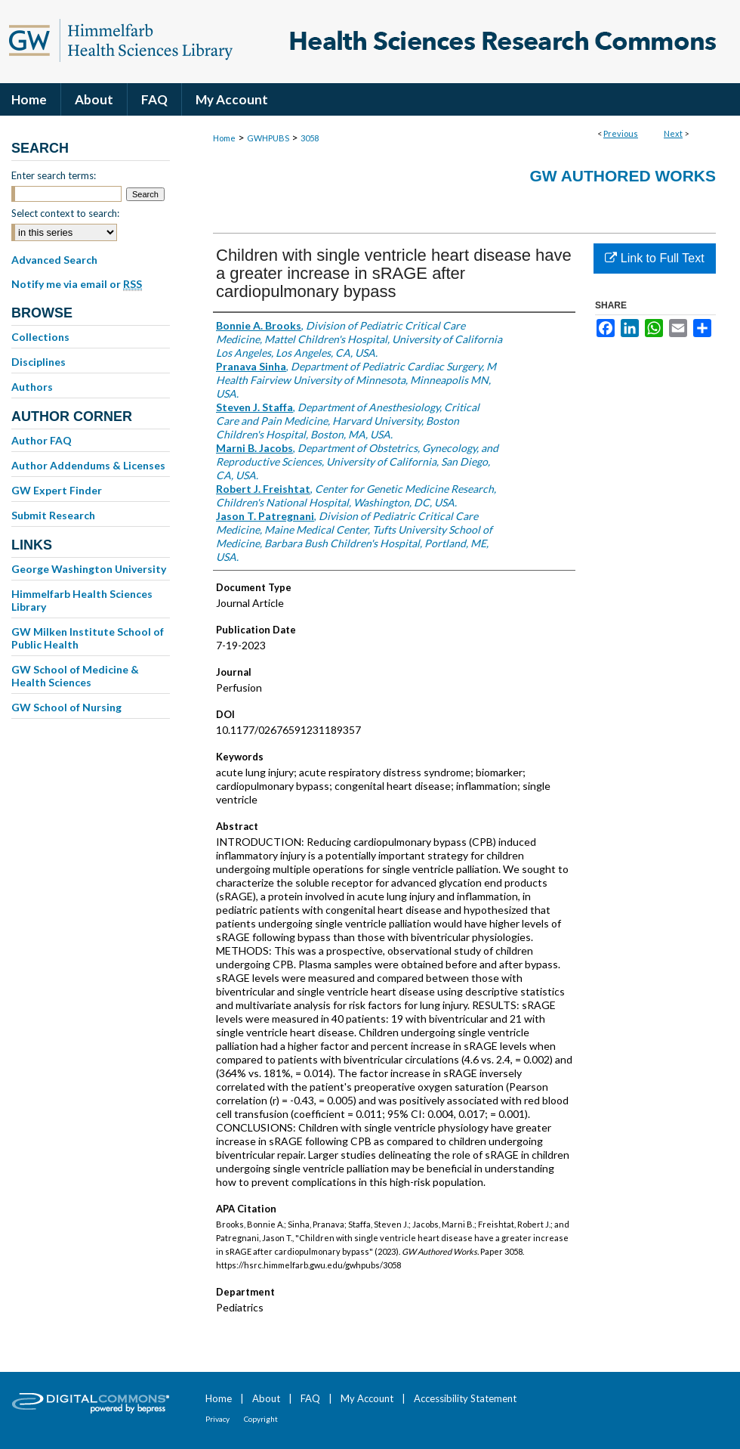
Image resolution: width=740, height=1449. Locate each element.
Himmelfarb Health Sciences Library (82, 600)
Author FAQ (41, 440)
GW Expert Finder (56, 490)
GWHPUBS (268, 138)
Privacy (217, 1418)
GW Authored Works (622, 175)
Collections (40, 336)
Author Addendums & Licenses (88, 465)
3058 (310, 138)
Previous (620, 133)
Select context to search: (65, 213)
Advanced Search (54, 259)
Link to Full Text (654, 258)
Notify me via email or (76, 284)
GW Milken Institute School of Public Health (87, 638)
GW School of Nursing (66, 707)
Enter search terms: (53, 175)
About (266, 1398)
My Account (367, 1398)
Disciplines (38, 361)
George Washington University (88, 568)
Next (673, 133)
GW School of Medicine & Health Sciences (75, 676)
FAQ (310, 1398)
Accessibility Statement (465, 1398)
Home (224, 138)
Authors (32, 386)
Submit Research (53, 515)
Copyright (261, 1418)
